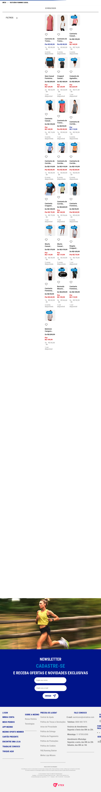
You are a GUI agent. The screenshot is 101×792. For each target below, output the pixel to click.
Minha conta (8, 717)
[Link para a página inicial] (4, 19)
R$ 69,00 (6, 105)
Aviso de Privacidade (48, 727)
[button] (89, 5)
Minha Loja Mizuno (47, 755)
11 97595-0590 (77, 734)
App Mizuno (7, 727)
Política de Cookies (48, 746)
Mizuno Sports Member (13, 732)
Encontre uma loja (11, 741)
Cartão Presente (10, 737)
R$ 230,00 (14, 105)
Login (5, 713)
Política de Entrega (47, 731)
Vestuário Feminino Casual (19, 19)
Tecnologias (29, 724)
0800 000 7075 (77, 722)
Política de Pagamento (49, 736)
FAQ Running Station (48, 750)
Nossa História (31, 719)
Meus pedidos (8, 722)
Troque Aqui (8, 751)
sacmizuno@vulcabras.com (80, 717)
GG (77, 72)
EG (52, 424)
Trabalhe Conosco (11, 746)
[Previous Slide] (3, 13)
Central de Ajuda (47, 717)
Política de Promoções (49, 741)
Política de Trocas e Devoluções (52, 722)
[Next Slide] (97, 13)
